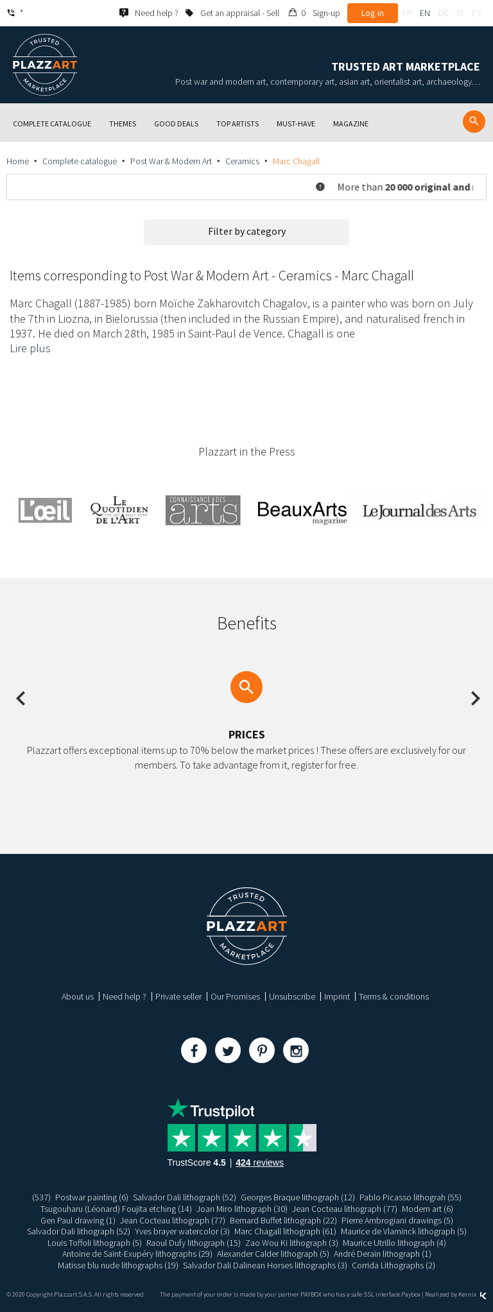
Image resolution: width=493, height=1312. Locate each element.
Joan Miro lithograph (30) (242, 1208)
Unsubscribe (292, 996)
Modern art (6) (427, 1208)
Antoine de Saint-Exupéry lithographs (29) (137, 1253)
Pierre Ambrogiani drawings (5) (397, 1220)
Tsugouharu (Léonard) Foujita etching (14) (116, 1208)
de (443, 13)
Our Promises (235, 996)
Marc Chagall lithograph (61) (285, 1231)
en (425, 13)
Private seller (178, 996)
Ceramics (242, 161)
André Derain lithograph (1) (382, 1253)
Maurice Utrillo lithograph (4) (394, 1242)
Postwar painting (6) (91, 1197)
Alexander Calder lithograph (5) (273, 1253)
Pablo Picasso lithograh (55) (410, 1197)
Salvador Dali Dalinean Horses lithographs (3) (265, 1265)
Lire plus (30, 348)
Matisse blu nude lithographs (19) (118, 1265)
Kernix (472, 1294)
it (460, 13)
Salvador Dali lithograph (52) (184, 1197)
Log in (372, 13)
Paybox (410, 1294)
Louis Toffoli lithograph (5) (95, 1242)
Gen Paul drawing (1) (78, 1220)
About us (78, 996)
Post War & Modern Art (171, 161)
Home (17, 161)
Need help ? (124, 996)
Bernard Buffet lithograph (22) (283, 1220)
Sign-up (326, 13)
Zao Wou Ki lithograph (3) (291, 1242)
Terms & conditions (394, 996)
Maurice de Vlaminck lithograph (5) (404, 1231)
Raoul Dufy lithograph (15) (193, 1242)
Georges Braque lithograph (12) (298, 1197)
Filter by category (247, 231)
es (476, 13)
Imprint (337, 996)
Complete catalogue (79, 161)
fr (406, 13)
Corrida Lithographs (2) (393, 1265)
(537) (41, 1197)
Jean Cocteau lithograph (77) (344, 1208)
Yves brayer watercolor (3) (182, 1231)
